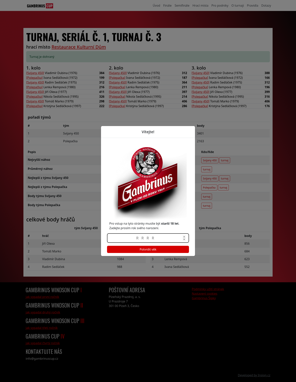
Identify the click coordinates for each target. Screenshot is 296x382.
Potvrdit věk (148, 249)
